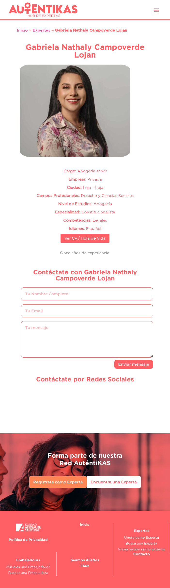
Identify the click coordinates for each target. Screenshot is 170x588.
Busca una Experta (141, 543)
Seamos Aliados (85, 560)
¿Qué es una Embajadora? (28, 567)
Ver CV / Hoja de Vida (85, 238)
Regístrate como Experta (58, 482)
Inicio (22, 30)
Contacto (141, 554)
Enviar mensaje (133, 364)
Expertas (41, 30)
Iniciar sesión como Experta (141, 549)
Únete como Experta (141, 537)
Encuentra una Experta (114, 482)
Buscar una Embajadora (28, 573)
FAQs (84, 566)
